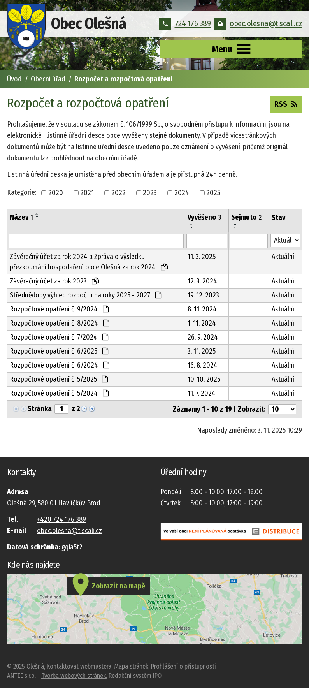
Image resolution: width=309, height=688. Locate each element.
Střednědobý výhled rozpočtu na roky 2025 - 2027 (85, 295)
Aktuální (283, 256)
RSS (285, 104)
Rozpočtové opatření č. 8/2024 (59, 323)
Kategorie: (21, 192)
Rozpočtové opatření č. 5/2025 (59, 379)
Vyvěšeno (204, 217)
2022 (118, 192)
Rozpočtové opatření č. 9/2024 (59, 309)
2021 (87, 192)
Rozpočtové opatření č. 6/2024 (59, 365)
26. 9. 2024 (203, 337)
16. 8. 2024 (203, 365)
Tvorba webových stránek (73, 675)
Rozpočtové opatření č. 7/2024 (59, 337)
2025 (213, 192)
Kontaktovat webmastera (79, 666)
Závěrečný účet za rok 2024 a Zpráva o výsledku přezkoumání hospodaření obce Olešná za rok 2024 (89, 261)
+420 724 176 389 (61, 519)
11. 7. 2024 (202, 393)
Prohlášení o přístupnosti (183, 666)
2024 (181, 192)
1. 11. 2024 (202, 323)
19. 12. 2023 (203, 295)
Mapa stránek (131, 666)
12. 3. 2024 (202, 281)
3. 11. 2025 (202, 351)
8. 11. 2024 (202, 309)
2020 (55, 192)
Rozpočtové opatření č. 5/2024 (59, 393)
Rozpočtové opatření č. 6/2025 (59, 351)
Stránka (40, 409)
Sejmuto (246, 217)
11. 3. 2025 (202, 256)
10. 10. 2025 (204, 379)
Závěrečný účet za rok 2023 (54, 281)
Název (21, 217)
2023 (150, 192)
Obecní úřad (48, 79)
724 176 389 (185, 23)
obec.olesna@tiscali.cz (258, 23)
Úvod (14, 79)
